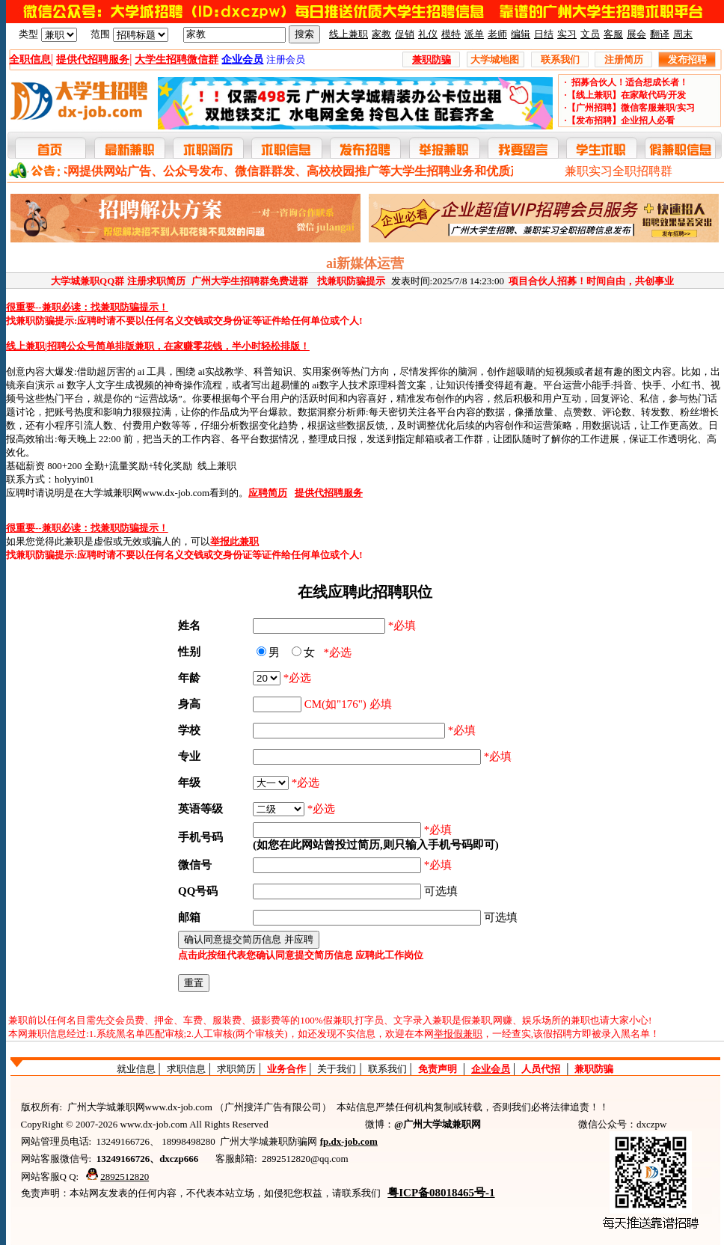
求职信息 (186, 1068)
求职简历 (236, 1068)
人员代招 (540, 1068)
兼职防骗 (593, 1068)
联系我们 (387, 1068)
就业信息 (136, 1068)
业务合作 (286, 1068)
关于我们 (336, 1068)
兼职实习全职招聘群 (618, 171)
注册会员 (285, 59)
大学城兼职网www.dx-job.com (146, 492)
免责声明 (437, 1068)
